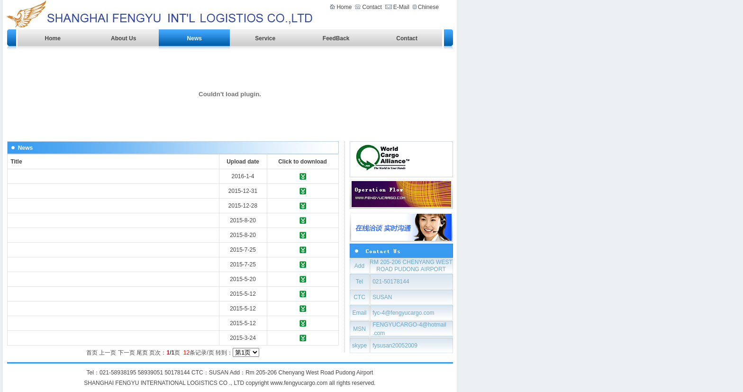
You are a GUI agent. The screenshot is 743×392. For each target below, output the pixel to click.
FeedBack (336, 38)
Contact (371, 7)
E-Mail (401, 7)
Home (344, 7)
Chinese (428, 7)
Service (265, 38)
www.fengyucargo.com (299, 383)
